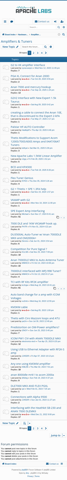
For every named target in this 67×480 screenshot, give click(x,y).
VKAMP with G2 (20, 200)
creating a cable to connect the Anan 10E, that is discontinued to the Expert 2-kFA (36, 114)
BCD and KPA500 (21, 167)
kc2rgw (25, 285)
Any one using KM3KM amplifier (30, 364)
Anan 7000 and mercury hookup (31, 87)
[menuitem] (42, 21)
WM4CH (25, 263)
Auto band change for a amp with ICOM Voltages (35, 296)
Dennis (25, 241)
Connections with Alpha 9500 (29, 397)
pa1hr (24, 321)
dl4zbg (25, 378)
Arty (27, 473)
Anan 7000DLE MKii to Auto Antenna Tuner (37, 260)
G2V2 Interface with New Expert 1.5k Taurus (33, 99)
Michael (25, 214)
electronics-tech (29, 341)
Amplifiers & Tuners (16, 41)
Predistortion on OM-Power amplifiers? (35, 327)
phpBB (24, 470)
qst (23, 389)
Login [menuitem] (56, 22)
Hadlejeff (25, 130)
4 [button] (42, 53)
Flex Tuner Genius (22, 178)
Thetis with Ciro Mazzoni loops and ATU (35, 318)
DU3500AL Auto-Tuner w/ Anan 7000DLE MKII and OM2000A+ (36, 236)
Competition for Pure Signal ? (29, 249)
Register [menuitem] (63, 22)
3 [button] (37, 53)
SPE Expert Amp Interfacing (28, 211)
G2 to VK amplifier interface (28, 65)
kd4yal (25, 148)
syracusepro (27, 68)
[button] (46, 53)
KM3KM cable (19, 307)
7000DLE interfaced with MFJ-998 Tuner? (36, 271)
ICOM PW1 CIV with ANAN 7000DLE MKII (36, 338)
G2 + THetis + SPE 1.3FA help (28, 189)
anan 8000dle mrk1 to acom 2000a (32, 375)
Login (6, 27)
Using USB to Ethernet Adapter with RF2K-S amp (37, 351)
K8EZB (25, 367)
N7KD (24, 181)
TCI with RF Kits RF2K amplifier (29, 282)
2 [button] (33, 53)
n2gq (24, 159)
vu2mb (25, 301)
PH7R (24, 227)
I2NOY (25, 330)
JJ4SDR (25, 356)
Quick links (6, 22)
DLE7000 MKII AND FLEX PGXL (29, 386)
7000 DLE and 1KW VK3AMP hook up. (34, 223)
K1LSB (25, 252)
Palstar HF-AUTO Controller (28, 127)
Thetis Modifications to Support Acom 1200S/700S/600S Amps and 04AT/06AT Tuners (35, 141)
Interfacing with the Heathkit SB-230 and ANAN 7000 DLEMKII (36, 409)
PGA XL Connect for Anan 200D (30, 76)
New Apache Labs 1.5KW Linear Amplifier (36, 156)
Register (19, 27)
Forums (12, 22)
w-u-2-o (25, 79)
